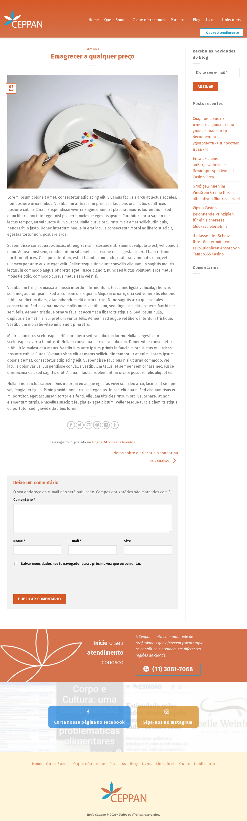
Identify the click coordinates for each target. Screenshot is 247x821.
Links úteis (231, 19)
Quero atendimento (197, 764)
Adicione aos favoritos (119, 442)
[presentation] (46, 582)
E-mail (75, 541)
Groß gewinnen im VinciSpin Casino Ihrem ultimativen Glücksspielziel (216, 192)
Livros (211, 19)
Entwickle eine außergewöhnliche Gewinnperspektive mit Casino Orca (213, 167)
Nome (19, 541)
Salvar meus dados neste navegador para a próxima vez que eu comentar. (81, 564)
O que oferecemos (149, 19)
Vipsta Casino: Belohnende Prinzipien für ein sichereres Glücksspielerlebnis (213, 217)
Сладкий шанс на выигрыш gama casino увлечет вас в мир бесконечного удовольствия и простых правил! (216, 134)
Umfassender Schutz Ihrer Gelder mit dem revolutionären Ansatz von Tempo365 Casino (216, 245)
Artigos (92, 49)
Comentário (24, 500)
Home (94, 19)
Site (127, 541)
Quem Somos (115, 19)
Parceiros (179, 19)
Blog (196, 19)
